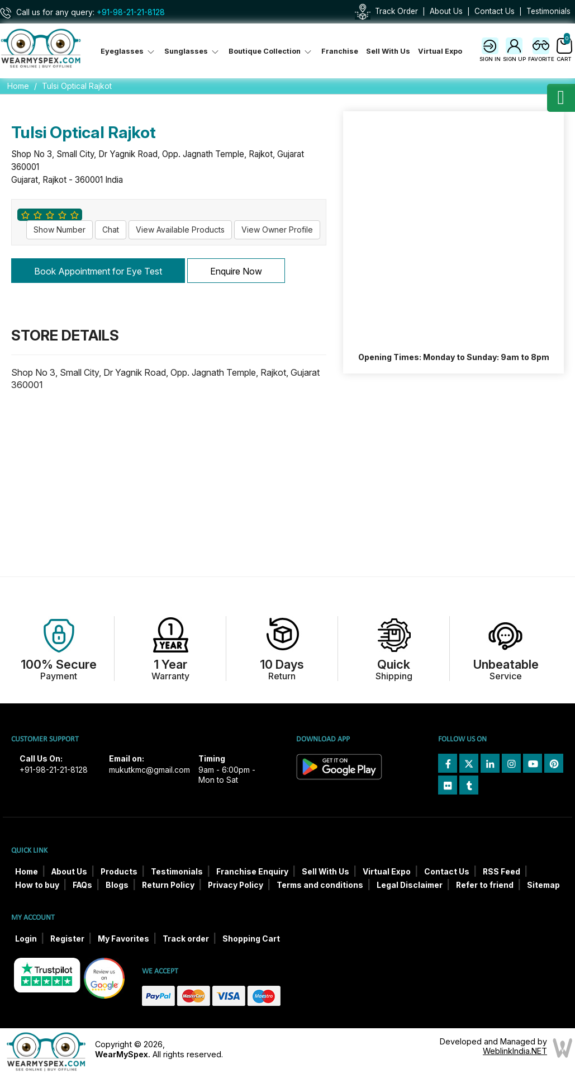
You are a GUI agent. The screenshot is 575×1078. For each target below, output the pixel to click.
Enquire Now (236, 271)
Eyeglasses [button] (128, 51)
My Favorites (123, 938)
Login (26, 938)
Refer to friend (485, 885)
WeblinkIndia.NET (515, 1051)
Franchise (339, 51)
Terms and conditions (320, 885)
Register (67, 938)
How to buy (37, 885)
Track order (186, 938)
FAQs (82, 885)
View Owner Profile (277, 229)
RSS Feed (501, 871)
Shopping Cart (251, 938)
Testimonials (548, 11)
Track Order (396, 11)
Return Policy (168, 885)
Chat (110, 229)
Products (119, 871)
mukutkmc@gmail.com (149, 769)
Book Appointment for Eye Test (98, 271)
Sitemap (543, 885)
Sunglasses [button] (192, 51)
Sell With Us (388, 51)
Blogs (117, 885)
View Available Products (180, 229)
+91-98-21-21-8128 (131, 12)
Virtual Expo (440, 51)
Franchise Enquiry (252, 871)
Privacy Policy (235, 885)
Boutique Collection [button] (271, 51)
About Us (446, 11)
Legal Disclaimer (410, 885)
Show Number (59, 229)
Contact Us (494, 11)
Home (18, 86)
